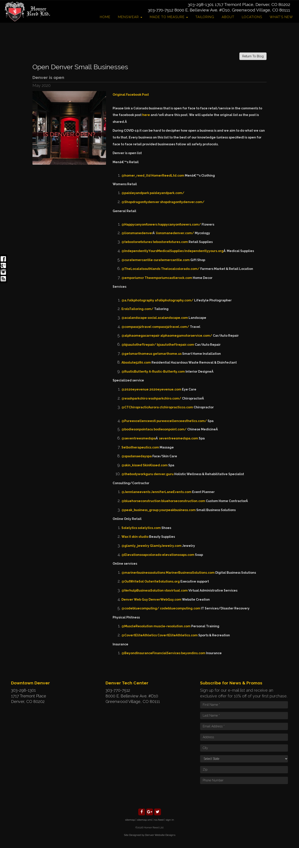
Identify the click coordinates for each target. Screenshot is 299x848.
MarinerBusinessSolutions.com (190, 572)
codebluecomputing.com (180, 608)
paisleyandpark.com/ (167, 193)
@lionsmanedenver (137, 233)
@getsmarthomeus (136, 353)
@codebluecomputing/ (140, 608)
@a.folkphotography (137, 300)
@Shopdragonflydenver (140, 202)
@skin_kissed (131, 465)
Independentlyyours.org (203, 251)
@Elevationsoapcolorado (141, 555)
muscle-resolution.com (172, 626)
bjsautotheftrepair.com (175, 344)
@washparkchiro (134, 398)
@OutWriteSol (132, 581)
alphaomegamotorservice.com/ (186, 335)
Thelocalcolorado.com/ (180, 269)
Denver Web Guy (134, 599)
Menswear (130, 17)
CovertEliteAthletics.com (177, 635)
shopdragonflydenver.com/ (182, 202)
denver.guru (164, 474)
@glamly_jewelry (135, 545)
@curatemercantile (137, 260)
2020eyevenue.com (165, 389)
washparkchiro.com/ (164, 398)
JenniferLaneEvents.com (171, 492)
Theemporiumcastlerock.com (168, 278)
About (228, 17)
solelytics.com (149, 528)
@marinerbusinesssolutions (143, 572)
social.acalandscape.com (168, 317)
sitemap (130, 819)
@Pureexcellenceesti (138, 421)
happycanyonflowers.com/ (179, 224)
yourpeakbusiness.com (177, 510)
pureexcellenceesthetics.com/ (182, 421)
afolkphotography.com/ (174, 300)
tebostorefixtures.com (170, 242)
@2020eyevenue (135, 389)
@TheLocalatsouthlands (140, 269)
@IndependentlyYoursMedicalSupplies (152, 251)
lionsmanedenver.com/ (175, 233)
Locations (252, 17)
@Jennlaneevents (135, 492)
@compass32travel (136, 327)
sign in (170, 819)
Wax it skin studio (134, 536)
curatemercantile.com (171, 260)
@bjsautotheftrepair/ (138, 344)
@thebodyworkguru (137, 474)
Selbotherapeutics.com (140, 447)
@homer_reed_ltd (136, 175)
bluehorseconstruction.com (183, 501)
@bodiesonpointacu (137, 429)
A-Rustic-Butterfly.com (167, 371)
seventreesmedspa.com (178, 438)
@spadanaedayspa (136, 456)
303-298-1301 (201, 4)
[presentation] (233, 796)
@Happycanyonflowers (139, 224)
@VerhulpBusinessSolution (142, 590)
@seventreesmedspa (138, 438)
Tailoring (204, 17)
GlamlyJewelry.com (166, 545)
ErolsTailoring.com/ (137, 309)
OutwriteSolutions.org (162, 581)
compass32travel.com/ (170, 327)
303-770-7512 (160, 9)
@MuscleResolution (137, 626)
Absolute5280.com (136, 362)
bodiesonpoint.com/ (170, 429)
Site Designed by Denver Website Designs (149, 835)
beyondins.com (193, 653)
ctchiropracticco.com (176, 407)
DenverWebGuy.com (165, 599)
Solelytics (129, 528)
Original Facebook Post (131, 94)
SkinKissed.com (155, 465)
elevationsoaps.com (178, 555)
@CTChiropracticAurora (140, 407)
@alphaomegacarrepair (140, 335)
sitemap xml (144, 819)
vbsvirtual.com (176, 590)
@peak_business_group (140, 510)
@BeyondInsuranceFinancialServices (150, 653)
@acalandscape (134, 317)
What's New (281, 17)
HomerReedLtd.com (167, 175)
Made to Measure (169, 17)
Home (105, 17)
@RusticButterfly (134, 371)
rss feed (159, 819)
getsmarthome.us (167, 353)
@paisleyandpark (135, 193)
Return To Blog (253, 56)
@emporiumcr (132, 278)
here (146, 115)
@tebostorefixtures (136, 242)
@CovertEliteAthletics (139, 635)
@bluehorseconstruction (141, 501)
